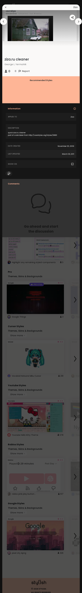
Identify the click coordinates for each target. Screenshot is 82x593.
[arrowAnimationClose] (3, 21)
